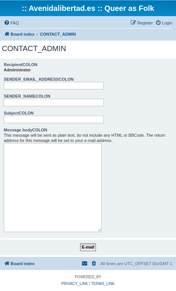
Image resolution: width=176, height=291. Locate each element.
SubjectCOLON (18, 113)
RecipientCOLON (20, 64)
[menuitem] (11, 22)
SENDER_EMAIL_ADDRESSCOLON (39, 79)
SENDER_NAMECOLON (27, 96)
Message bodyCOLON (25, 130)
